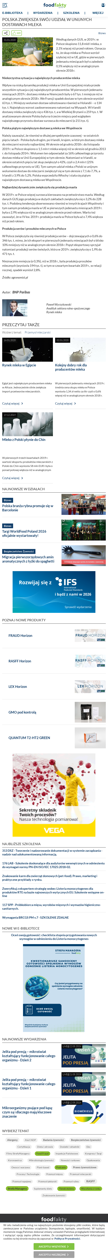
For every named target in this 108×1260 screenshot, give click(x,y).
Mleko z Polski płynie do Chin (23, 440)
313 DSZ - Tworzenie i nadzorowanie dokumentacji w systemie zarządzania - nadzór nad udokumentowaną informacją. (52, 852)
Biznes (102, 33)
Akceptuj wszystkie (52, 1246)
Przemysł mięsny (54, 1174)
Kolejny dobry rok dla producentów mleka (71, 367)
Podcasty (61, 1167)
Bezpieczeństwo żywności (86, 1139)
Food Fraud (42, 1153)
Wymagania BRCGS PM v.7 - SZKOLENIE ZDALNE (35, 917)
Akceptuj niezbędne (52, 1254)
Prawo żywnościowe (84, 1167)
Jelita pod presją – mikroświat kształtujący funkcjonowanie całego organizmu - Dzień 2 (28, 1056)
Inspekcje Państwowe (67, 1153)
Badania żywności (53, 1139)
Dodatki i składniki (69, 1146)
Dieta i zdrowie (45, 1146)
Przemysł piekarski (47, 1181)
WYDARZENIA (43, 13)
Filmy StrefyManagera (17, 1153)
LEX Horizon (18, 686)
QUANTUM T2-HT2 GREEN (29, 738)
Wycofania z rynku (90, 1188)
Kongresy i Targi (93, 1153)
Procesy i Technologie (28, 1174)
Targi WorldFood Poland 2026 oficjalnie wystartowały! (24, 533)
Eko (88, 1146)
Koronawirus (15, 1160)
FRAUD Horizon (20, 635)
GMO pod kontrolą (22, 712)
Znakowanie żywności (53, 1195)
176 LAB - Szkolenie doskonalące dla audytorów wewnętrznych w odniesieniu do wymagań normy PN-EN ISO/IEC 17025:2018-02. (53, 865)
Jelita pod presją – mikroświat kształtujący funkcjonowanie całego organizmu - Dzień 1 (28, 1084)
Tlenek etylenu (66, 1188)
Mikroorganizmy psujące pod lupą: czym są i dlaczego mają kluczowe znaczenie (27, 1112)
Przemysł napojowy (21, 1181)
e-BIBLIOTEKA (12, 13)
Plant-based (43, 1167)
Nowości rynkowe (70, 1160)
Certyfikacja (23, 1146)
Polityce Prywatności (67, 1238)
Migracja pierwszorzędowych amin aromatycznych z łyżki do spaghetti (28, 559)
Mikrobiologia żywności (41, 1160)
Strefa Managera (17, 1188)
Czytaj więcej (10, 403)
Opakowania (93, 1160)
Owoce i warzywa (20, 1167)
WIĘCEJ (97, 13)
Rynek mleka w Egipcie (19, 365)
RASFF (90, 1181)
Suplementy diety (43, 1188)
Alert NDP (30, 1140)
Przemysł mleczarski (38, 332)
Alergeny (12, 1139)
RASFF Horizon (20, 661)
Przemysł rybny (71, 1181)
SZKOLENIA (71, 13)
